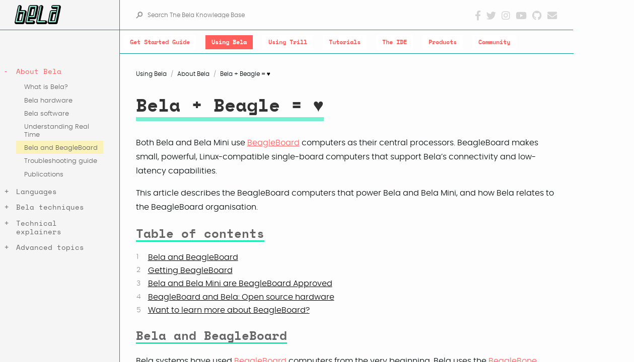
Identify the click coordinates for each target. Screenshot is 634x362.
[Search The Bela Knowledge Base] (310, 15)
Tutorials (345, 42)
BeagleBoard (273, 143)
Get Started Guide (160, 42)
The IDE (394, 42)
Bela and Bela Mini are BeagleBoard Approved (240, 284)
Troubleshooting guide (60, 161)
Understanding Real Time (56, 131)
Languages (36, 192)
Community (494, 42)
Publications (43, 174)
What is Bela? (46, 87)
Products (443, 42)
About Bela (38, 71)
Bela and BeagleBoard (61, 148)
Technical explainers (38, 228)
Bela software (46, 114)
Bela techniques (50, 207)
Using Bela (229, 42)
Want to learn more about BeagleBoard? (229, 310)
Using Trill (287, 42)
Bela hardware (48, 101)
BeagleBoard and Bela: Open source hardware (241, 297)
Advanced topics (50, 247)
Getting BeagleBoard (190, 270)
